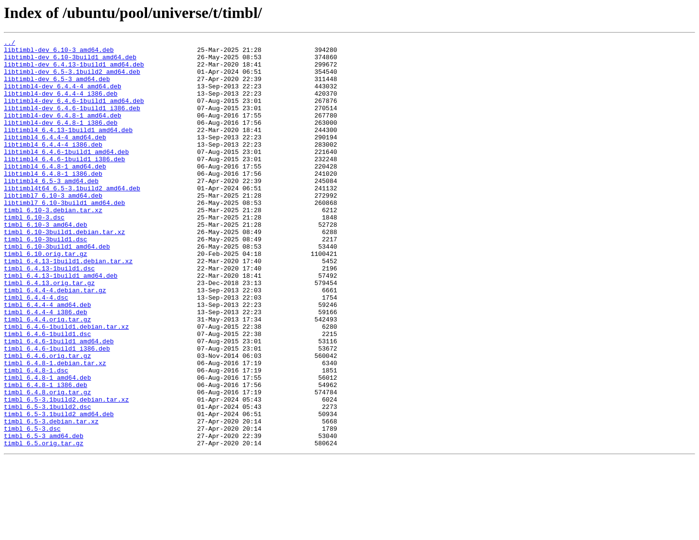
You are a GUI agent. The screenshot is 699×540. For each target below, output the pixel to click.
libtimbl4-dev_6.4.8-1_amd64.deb (62, 131)
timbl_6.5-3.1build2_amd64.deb (59, 489)
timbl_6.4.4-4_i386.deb (45, 367)
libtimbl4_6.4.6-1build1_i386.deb (64, 183)
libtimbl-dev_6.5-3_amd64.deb (57, 87)
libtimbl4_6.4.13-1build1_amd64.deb (68, 148)
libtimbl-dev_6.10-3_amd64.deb (59, 52)
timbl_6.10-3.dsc (34, 253)
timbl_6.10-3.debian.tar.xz (53, 244)
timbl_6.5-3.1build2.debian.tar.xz (66, 472)
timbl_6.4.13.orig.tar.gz (49, 332)
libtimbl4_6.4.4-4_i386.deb (53, 166)
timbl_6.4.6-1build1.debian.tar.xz (66, 384)
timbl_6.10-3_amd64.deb (45, 262)
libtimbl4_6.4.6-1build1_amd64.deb (66, 174)
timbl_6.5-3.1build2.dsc (47, 480)
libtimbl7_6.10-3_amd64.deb (53, 227)
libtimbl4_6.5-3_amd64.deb (51, 209)
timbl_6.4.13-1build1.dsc (49, 314)
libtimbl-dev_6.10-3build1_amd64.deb (70, 61)
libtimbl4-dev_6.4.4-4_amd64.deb (62, 96)
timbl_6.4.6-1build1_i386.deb (57, 410)
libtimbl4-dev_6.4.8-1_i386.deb (60, 139)
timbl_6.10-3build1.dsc (45, 279)
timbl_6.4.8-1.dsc (36, 437)
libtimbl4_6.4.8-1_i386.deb (53, 201)
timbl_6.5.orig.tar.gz (43, 524)
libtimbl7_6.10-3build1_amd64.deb (64, 236)
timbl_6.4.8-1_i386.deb (45, 454)
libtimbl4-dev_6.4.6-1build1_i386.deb (72, 122)
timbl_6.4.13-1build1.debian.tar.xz (68, 306)
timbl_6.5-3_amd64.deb (43, 515)
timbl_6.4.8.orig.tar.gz (47, 463)
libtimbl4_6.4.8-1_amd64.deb (55, 192)
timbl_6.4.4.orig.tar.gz (47, 375)
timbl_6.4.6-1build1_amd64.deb (59, 402)
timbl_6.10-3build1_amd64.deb (57, 288)
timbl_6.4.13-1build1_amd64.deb (60, 323)
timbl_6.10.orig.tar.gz (45, 297)
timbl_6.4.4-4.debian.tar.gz (55, 341)
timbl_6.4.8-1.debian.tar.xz (55, 428)
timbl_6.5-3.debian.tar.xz (51, 498)
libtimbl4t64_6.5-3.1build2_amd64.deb (72, 218)
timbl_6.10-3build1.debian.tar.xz (64, 271)
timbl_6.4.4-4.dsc (36, 349)
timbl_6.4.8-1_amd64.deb (47, 445)
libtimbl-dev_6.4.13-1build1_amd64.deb (74, 70)
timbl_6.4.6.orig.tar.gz (47, 419)
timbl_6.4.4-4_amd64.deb (47, 358)
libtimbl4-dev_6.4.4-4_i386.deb (60, 105)
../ (9, 43)
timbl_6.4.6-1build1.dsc (47, 393)
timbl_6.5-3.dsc (32, 507)
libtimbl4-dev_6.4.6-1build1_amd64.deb (74, 113)
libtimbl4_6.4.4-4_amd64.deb (55, 157)
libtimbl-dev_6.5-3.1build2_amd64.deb (72, 78)
